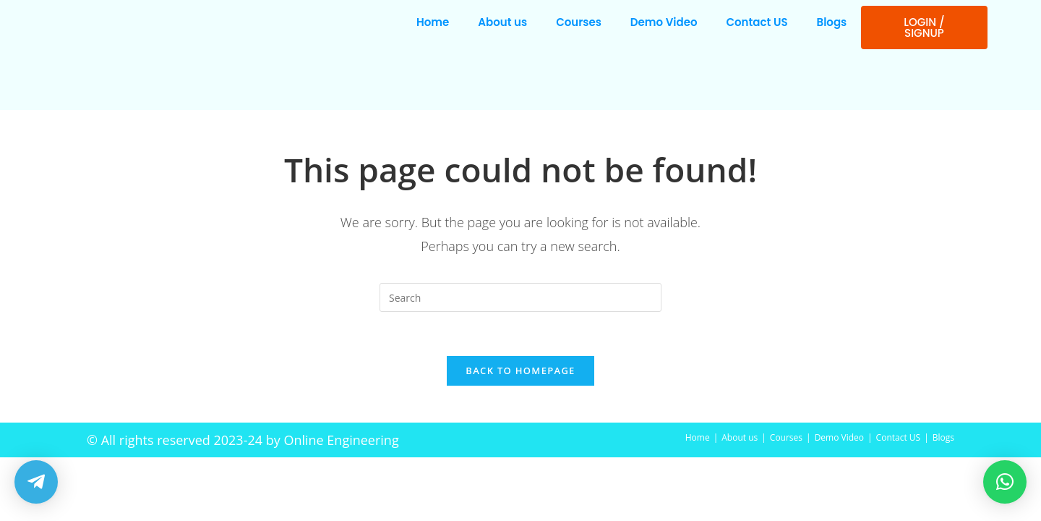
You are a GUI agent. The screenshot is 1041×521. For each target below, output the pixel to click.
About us (502, 22)
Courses (578, 22)
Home (432, 22)
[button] (1005, 482)
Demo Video (664, 22)
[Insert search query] (520, 297)
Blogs (832, 22)
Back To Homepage (520, 370)
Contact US (757, 22)
